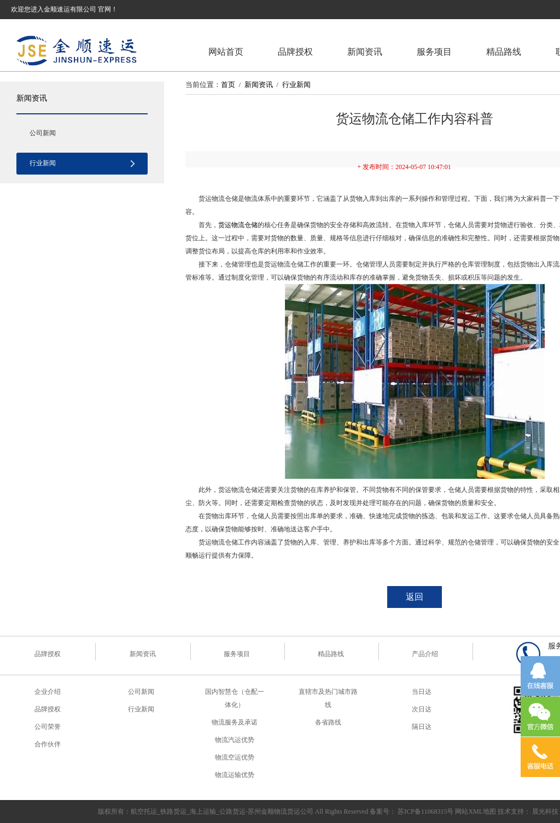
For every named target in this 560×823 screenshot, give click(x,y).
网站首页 (225, 51)
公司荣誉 (47, 727)
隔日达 (421, 727)
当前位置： (203, 84)
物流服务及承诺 (235, 722)
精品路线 (503, 51)
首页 (228, 84)
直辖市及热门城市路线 (328, 698)
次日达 (421, 709)
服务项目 (434, 51)
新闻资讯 (364, 51)
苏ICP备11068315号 (425, 811)
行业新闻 (43, 163)
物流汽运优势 (234, 740)
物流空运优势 (234, 757)
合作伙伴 (47, 744)
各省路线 (328, 722)
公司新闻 (43, 133)
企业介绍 (47, 692)
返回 (414, 596)
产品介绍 (425, 654)
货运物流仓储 (238, 225)
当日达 (421, 692)
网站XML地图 (475, 811)
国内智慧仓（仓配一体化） (234, 698)
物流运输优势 (234, 775)
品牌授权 (295, 51)
